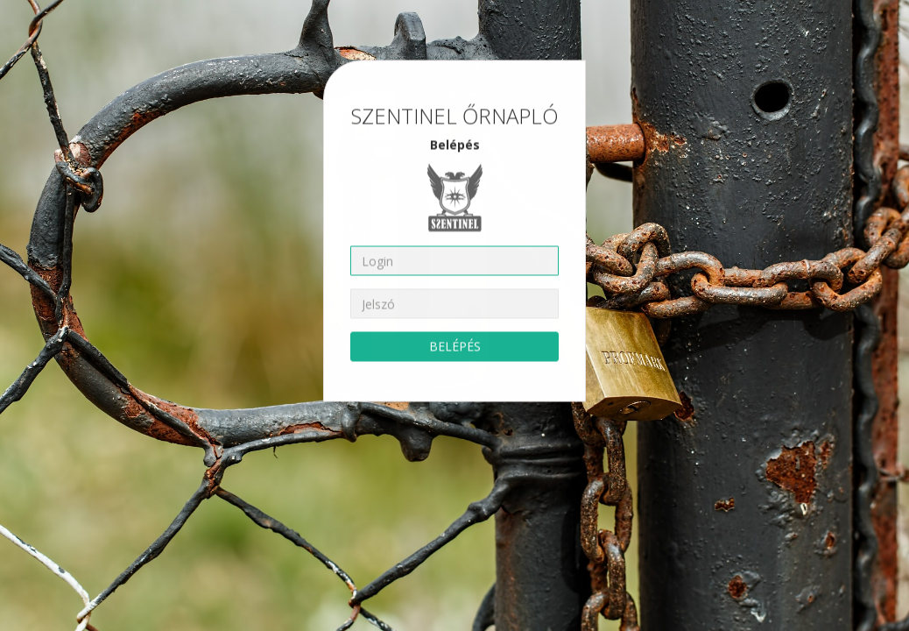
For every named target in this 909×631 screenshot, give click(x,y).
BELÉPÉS (455, 343)
